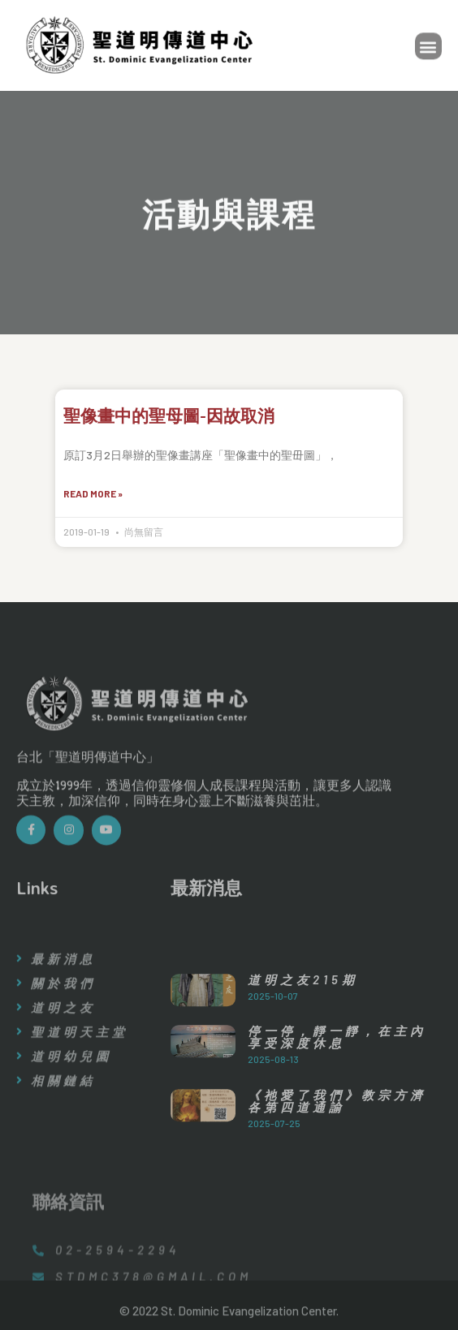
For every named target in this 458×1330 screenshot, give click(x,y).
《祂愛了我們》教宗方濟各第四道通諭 (337, 1155)
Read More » (93, 493)
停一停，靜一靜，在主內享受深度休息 (337, 1091)
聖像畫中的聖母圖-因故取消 (168, 415)
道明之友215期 (303, 1033)
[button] (428, 48)
